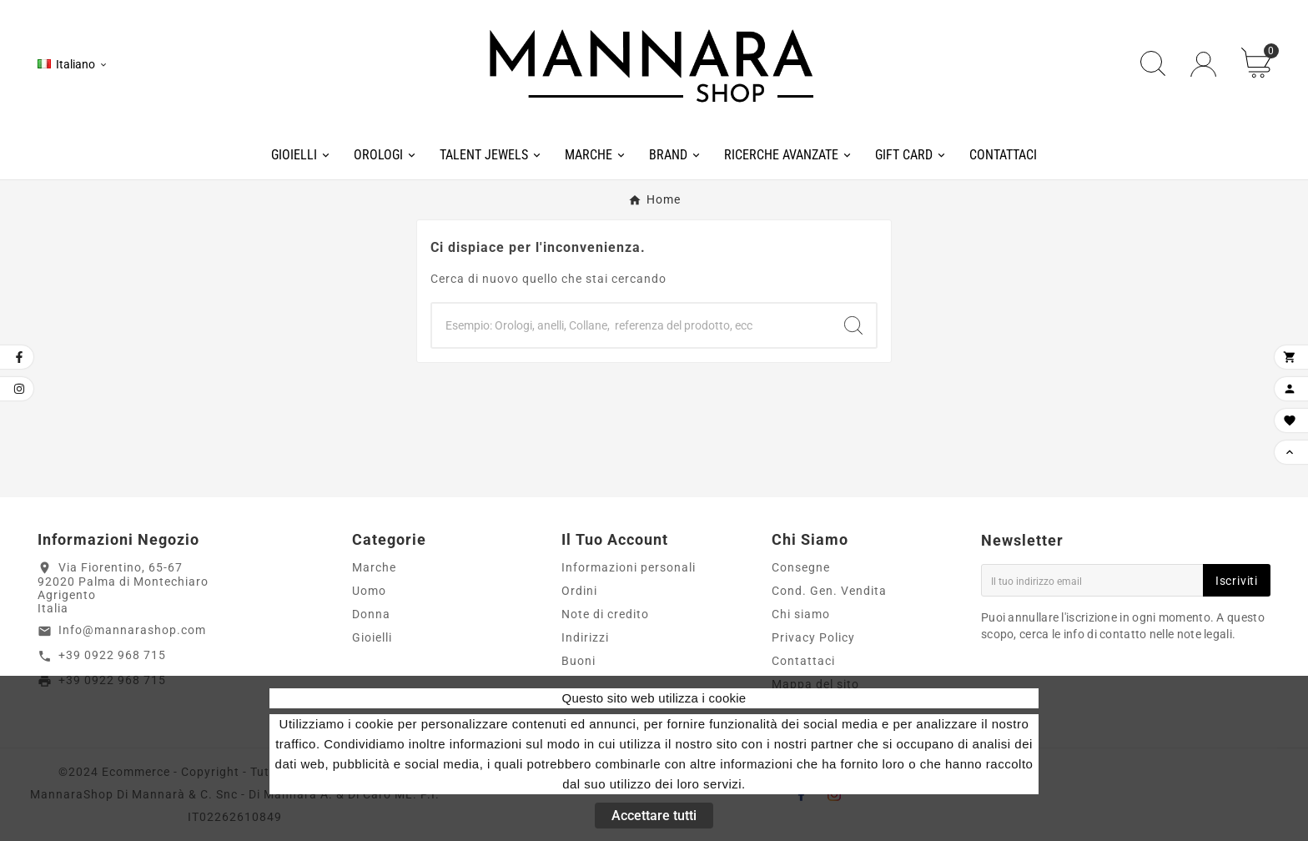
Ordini (579, 590)
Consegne (801, 567)
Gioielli (372, 637)
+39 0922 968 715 (112, 655)
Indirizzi (585, 637)
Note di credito (605, 614)
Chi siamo (801, 614)
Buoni (578, 660)
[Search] (853, 325)
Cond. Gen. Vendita (829, 590)
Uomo (369, 590)
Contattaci (803, 660)
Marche (374, 567)
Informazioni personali (628, 567)
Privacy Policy (813, 637)
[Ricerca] (631, 325)
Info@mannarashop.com (132, 630)
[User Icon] (1203, 65)
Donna (371, 614)
